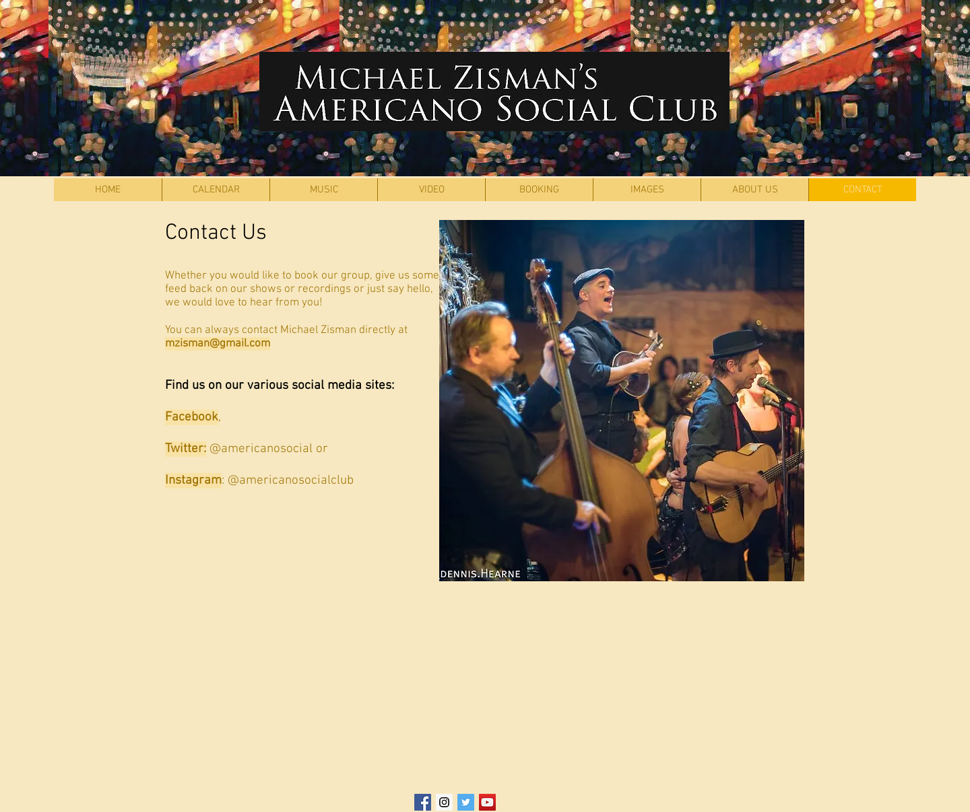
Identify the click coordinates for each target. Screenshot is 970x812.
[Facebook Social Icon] (422, 802)
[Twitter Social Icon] (465, 802)
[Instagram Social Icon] (444, 802)
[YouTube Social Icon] (487, 802)
